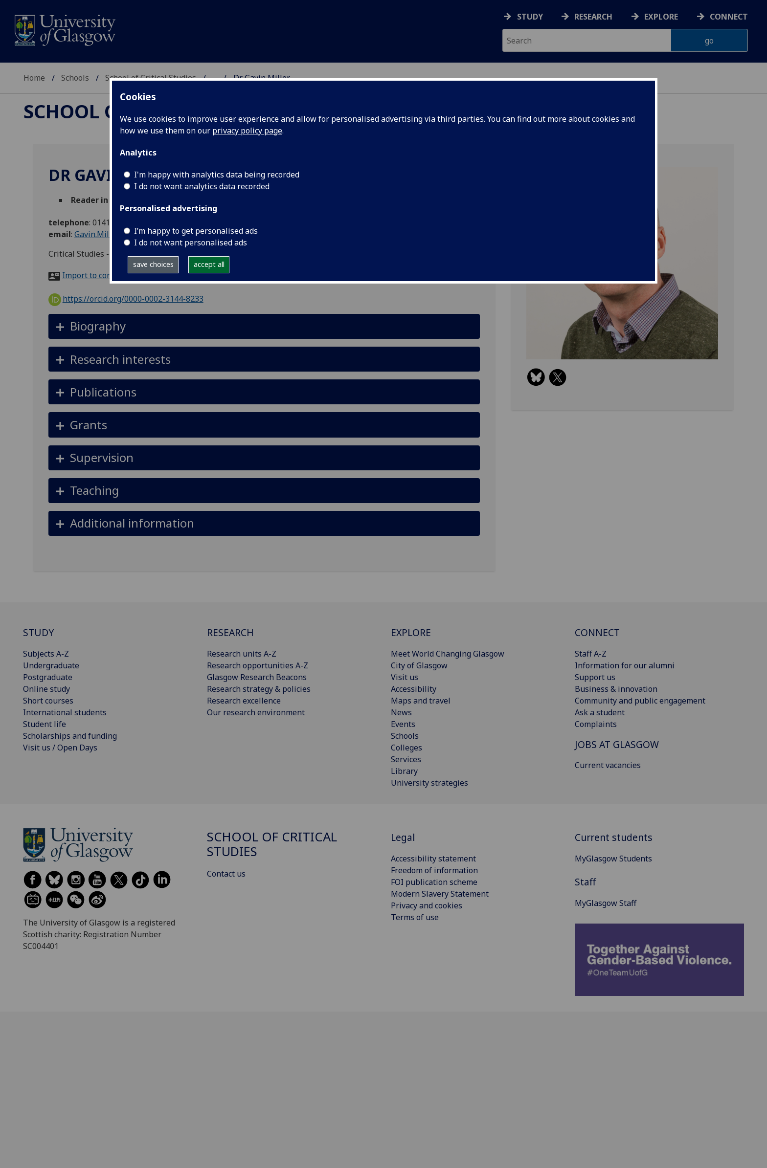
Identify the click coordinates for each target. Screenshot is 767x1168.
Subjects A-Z (46, 653)
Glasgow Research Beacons (257, 677)
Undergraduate (51, 665)
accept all (209, 264)
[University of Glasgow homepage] (64, 29)
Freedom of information (434, 870)
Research (593, 16)
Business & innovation (616, 688)
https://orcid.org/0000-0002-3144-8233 (125, 298)
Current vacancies (608, 765)
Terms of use (415, 917)
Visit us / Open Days (60, 747)
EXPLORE (411, 632)
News (401, 712)
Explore (661, 16)
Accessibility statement (433, 858)
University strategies (429, 782)
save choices (153, 264)
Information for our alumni (625, 665)
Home (34, 77)
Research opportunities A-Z (257, 665)
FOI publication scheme (434, 882)
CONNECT (597, 632)
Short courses (48, 700)
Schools (75, 77)
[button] (264, 326)
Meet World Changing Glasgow (447, 653)
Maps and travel (421, 700)
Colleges (406, 747)
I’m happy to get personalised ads (196, 230)
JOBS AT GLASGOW (617, 744)
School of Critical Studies (272, 844)
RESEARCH (230, 632)
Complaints (596, 724)
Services (406, 759)
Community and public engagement (640, 700)
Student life (44, 724)
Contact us (226, 873)
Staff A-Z (591, 653)
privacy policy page (247, 130)
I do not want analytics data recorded (202, 186)
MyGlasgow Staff (605, 903)
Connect (729, 16)
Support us (595, 677)
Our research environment (256, 712)
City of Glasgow (419, 665)
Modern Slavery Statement (440, 893)
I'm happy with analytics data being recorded (216, 174)
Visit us (404, 677)
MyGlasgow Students (613, 858)
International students (65, 712)
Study (530, 16)
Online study (46, 688)
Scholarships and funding (70, 735)
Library (404, 771)
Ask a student (600, 712)
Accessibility (413, 688)
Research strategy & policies (259, 688)
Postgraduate (47, 677)
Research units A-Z (241, 653)
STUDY (38, 632)
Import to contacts (95, 275)
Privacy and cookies (426, 905)
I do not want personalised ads (190, 242)
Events (403, 724)
